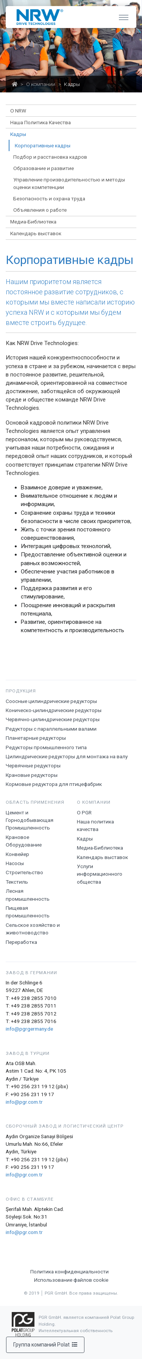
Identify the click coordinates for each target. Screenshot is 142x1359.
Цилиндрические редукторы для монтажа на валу (67, 756)
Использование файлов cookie (71, 1280)
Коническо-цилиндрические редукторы (53, 710)
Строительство (24, 872)
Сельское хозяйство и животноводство (33, 929)
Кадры (85, 839)
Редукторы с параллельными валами (51, 729)
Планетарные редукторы (36, 738)
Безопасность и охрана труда (49, 198)
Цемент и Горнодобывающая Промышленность (29, 820)
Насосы (15, 863)
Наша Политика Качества (40, 122)
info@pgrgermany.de (29, 1029)
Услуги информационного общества (99, 874)
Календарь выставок (35, 233)
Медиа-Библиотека (100, 848)
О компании (40, 84)
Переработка (21, 942)
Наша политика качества (95, 825)
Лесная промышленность (28, 894)
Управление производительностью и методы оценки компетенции (69, 183)
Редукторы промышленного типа (46, 747)
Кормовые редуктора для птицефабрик (54, 784)
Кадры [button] (18, 134)
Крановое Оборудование (24, 841)
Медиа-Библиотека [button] (33, 222)
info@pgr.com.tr (24, 1102)
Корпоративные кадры (42, 145)
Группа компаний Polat (45, 1345)
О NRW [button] (18, 111)
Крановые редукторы (32, 775)
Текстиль (17, 882)
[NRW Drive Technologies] (38, 17)
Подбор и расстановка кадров (50, 157)
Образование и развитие (43, 168)
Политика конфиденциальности (69, 1271)
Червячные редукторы (33, 765)
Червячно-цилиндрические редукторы (53, 719)
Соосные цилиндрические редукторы (51, 701)
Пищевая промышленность (28, 911)
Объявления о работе (40, 210)
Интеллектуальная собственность (75, 1330)
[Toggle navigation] (123, 17)
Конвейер (17, 854)
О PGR (84, 812)
